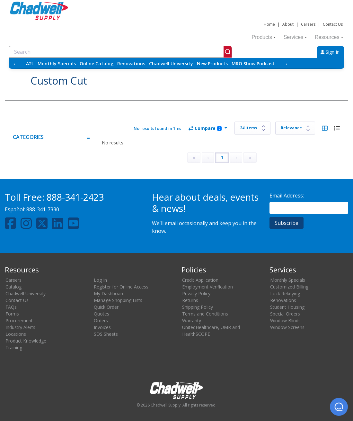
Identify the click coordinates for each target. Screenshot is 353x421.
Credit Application (200, 280)
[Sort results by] (295, 128)
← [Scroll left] (16, 63)
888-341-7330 (42, 209)
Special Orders (285, 314)
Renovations (131, 63)
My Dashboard (109, 293)
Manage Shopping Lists (118, 300)
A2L (30, 63)
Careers (308, 24)
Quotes (101, 314)
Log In (100, 280)
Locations (15, 334)
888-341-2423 (75, 197)
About (288, 24)
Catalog (13, 287)
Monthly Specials (57, 63)
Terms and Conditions (205, 314)
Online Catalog (96, 63)
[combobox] (120, 52)
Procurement (19, 320)
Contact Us (333, 24)
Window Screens (287, 327)
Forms (12, 314)
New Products (212, 63)
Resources (329, 37)
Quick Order (106, 307)
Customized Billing (289, 287)
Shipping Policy (197, 307)
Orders (101, 320)
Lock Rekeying (285, 293)
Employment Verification (207, 287)
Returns (190, 300)
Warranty (191, 320)
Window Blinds (285, 320)
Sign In (330, 52)
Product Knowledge (25, 341)
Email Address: (286, 195)
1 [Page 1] (222, 157)
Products (264, 37)
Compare (205, 128)
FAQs (11, 307)
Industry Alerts (20, 327)
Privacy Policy (196, 293)
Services (295, 37)
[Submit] (228, 52)
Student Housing (287, 307)
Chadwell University (171, 63)
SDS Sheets (106, 334)
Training (13, 347)
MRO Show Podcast (253, 63)
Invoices (102, 327)
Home (269, 24)
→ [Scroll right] (285, 63)
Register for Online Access (121, 287)
